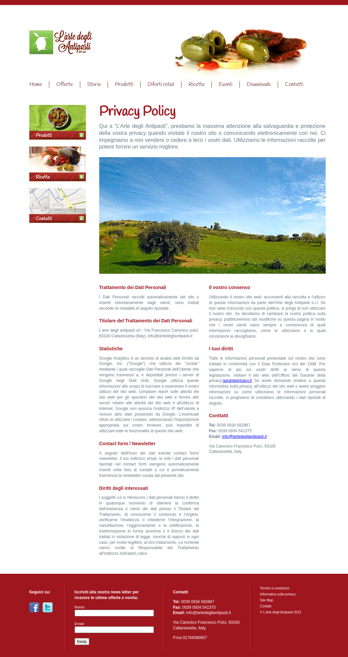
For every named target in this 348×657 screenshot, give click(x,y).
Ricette (196, 84)
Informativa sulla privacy (277, 594)
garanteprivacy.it (237, 380)
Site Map (266, 600)
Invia (82, 641)
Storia (94, 84)
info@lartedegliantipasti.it (244, 436)
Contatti (294, 84)
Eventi (225, 84)
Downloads (259, 84)
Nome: (80, 607)
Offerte (64, 84)
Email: (80, 624)
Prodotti (124, 84)
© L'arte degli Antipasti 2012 (280, 612)
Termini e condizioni (274, 588)
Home (60, 45)
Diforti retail (161, 84)
